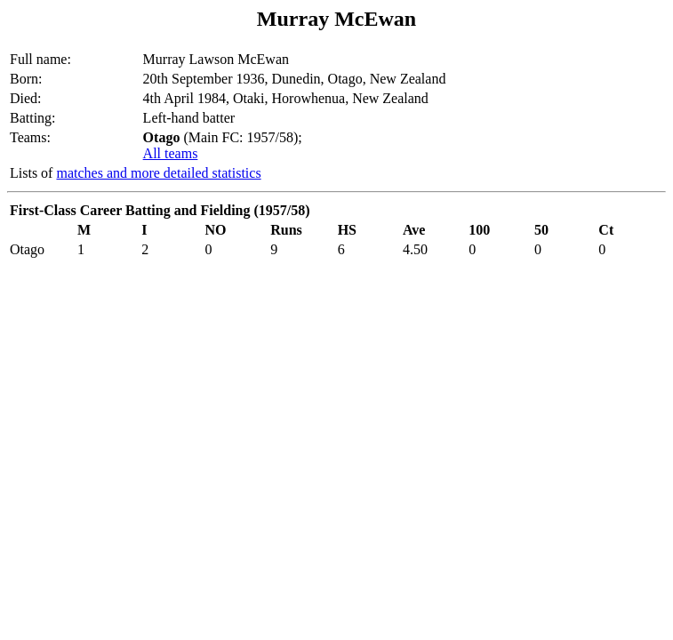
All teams (170, 153)
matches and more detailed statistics (158, 172)
